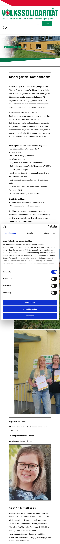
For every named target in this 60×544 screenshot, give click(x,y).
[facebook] (6, 26)
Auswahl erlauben (30, 309)
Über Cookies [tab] (49, 233)
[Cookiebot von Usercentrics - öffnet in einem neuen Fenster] (47, 226)
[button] (33, 23)
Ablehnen (30, 316)
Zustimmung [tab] (11, 233)
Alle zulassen (30, 302)
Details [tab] (30, 233)
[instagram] (6, 28)
